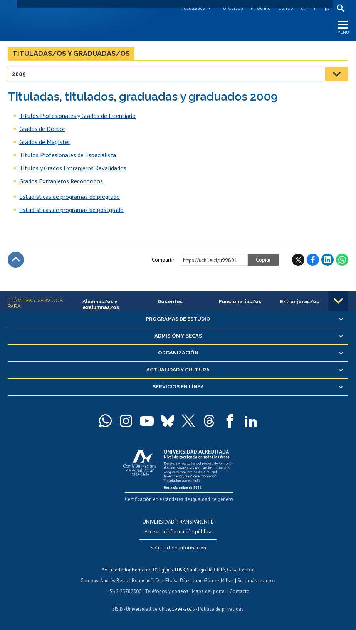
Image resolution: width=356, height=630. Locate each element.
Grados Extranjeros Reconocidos (61, 181)
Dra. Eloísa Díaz (173, 580)
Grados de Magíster (44, 142)
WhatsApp (342, 260)
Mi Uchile (260, 8)
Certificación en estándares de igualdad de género (179, 499)
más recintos (261, 580)
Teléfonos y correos (166, 591)
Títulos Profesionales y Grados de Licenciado (77, 115)
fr (315, 8)
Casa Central (241, 569)
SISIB (117, 609)
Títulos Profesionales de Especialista (67, 155)
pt (327, 8)
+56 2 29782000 (124, 591)
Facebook (313, 260)
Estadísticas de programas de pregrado (69, 196)
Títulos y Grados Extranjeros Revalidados (72, 168)
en (303, 8)
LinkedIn (327, 259)
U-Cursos (233, 8)
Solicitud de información (178, 547)
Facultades (193, 8)
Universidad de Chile (148, 609)
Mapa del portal (209, 591)
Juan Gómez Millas (213, 580)
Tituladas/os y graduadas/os (71, 53)
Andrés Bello (114, 580)
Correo (285, 8)
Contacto (240, 591)
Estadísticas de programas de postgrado (71, 209)
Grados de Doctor (42, 129)
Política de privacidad (221, 609)
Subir (16, 260)
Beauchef (142, 580)
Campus (89, 580)
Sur (240, 580)
